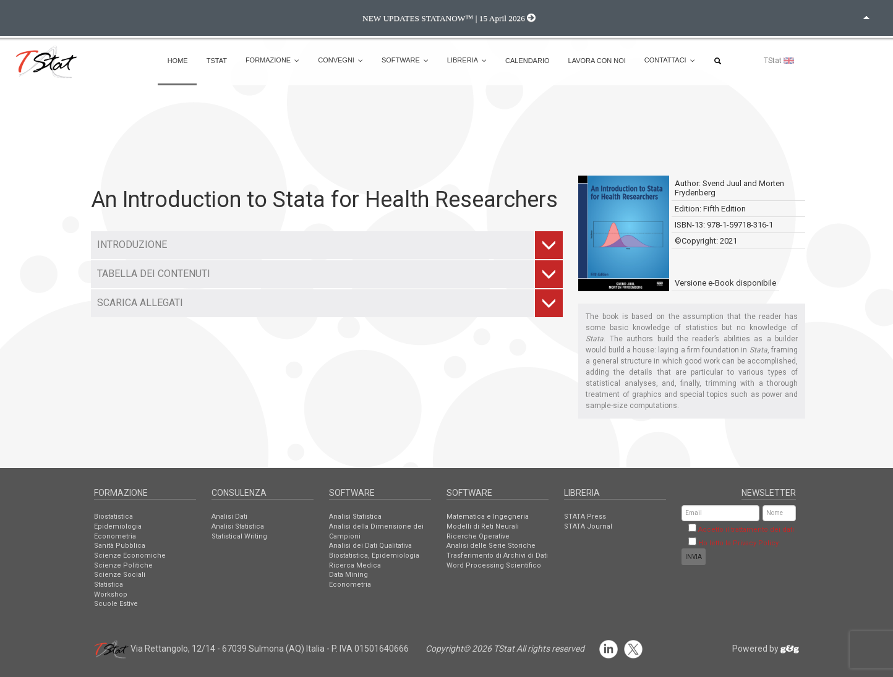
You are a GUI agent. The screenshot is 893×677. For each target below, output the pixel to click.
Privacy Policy (756, 543)
